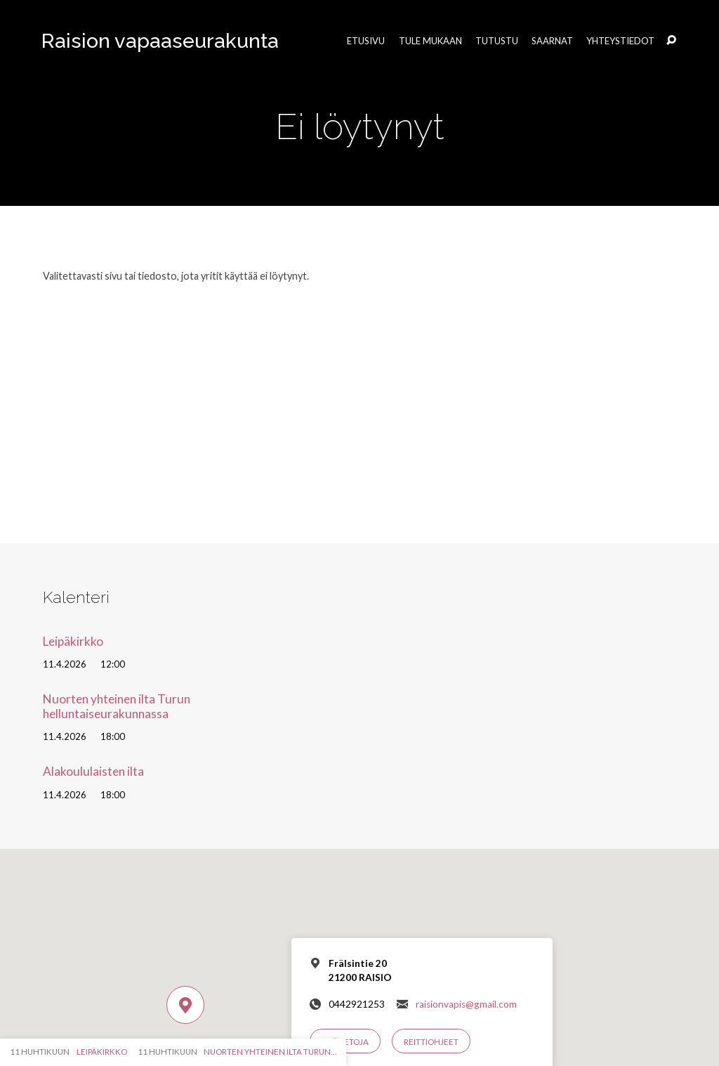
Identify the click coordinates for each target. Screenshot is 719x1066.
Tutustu (496, 41)
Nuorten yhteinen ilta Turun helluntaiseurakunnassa (116, 706)
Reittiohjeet (431, 1041)
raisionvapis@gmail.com (466, 1004)
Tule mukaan (430, 41)
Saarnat (552, 41)
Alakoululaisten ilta (93, 771)
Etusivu (366, 41)
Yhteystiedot (620, 41)
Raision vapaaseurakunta (160, 41)
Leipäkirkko (73, 641)
